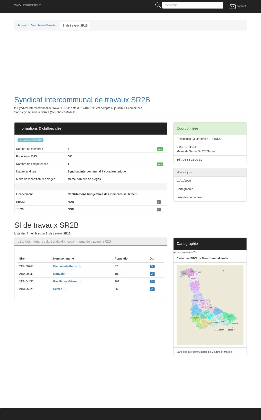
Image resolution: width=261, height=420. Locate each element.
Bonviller (61, 273)
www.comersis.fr (27, 5)
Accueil (22, 25)
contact (237, 6)
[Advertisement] (136, 63)
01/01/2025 (184, 180)
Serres (59, 289)
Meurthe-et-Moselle (43, 25)
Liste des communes (190, 197)
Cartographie (185, 189)
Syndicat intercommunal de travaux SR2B (82, 100)
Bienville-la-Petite (67, 266)
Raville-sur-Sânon (67, 281)
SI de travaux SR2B (75, 25)
